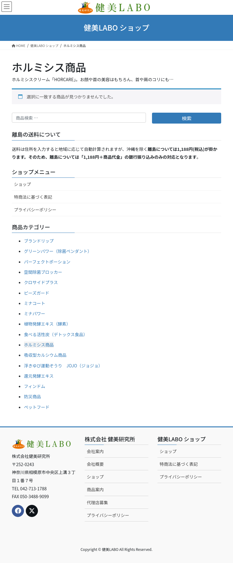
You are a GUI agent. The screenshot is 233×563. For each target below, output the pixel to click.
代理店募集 (97, 502)
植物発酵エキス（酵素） (47, 324)
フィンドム (34, 386)
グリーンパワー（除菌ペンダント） (58, 251)
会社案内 (95, 451)
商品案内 (95, 489)
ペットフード (36, 407)
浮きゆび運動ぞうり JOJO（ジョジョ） (63, 366)
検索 (186, 118)
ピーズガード (36, 293)
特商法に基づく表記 (33, 197)
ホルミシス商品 (39, 345)
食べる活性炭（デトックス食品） (56, 334)
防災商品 (32, 396)
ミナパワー (34, 313)
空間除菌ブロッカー (43, 272)
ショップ (22, 184)
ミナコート (34, 303)
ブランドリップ (39, 241)
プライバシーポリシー (35, 210)
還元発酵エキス (39, 376)
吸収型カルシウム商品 (45, 355)
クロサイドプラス (41, 282)
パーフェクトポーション (47, 262)
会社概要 (95, 464)
